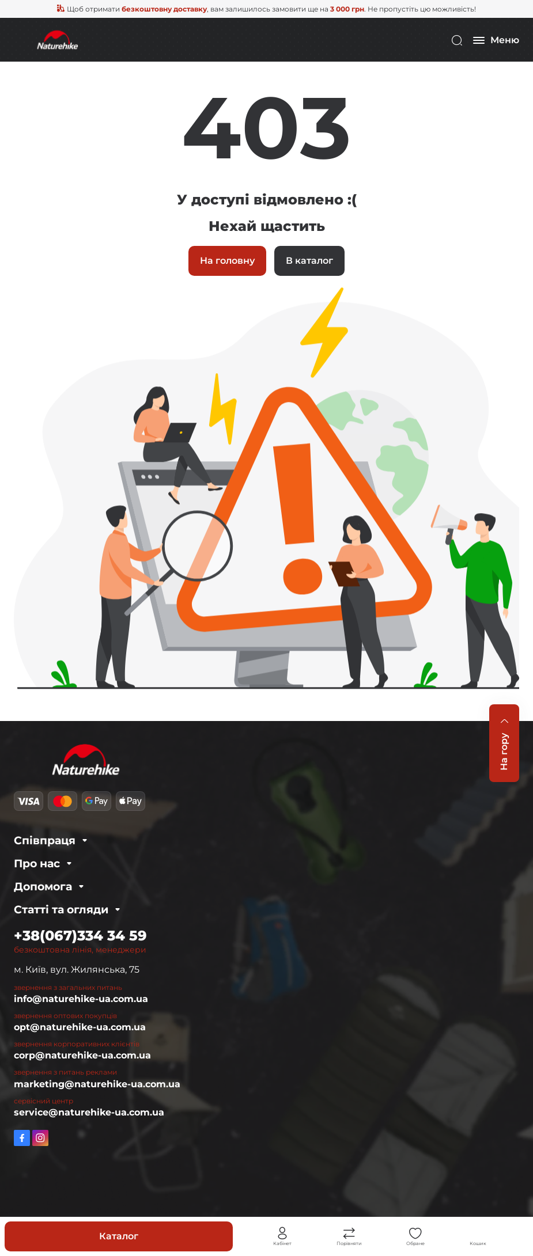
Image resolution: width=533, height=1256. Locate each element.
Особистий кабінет (282, 1233)
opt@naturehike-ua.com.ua (80, 1027)
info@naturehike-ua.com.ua (81, 998)
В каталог (309, 260)
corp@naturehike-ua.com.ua (82, 1055)
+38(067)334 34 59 (80, 935)
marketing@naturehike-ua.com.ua (97, 1084)
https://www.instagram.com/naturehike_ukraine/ (40, 1138)
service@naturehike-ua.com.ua (89, 1112)
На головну (227, 260)
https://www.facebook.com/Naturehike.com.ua (22, 1138)
